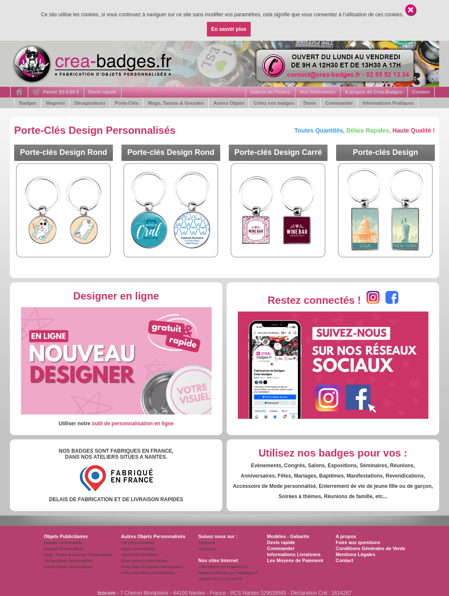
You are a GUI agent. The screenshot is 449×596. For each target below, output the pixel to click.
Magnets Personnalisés (64, 549)
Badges (27, 103)
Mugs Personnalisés (138, 549)
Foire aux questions (358, 542)
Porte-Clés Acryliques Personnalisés (152, 567)
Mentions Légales (355, 554)
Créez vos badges (274, 103)
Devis (309, 103)
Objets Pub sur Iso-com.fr (220, 579)
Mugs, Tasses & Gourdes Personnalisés (78, 555)
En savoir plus (228, 29)
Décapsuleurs (89, 103)
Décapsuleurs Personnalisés (68, 561)
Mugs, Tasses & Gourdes (176, 103)
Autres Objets (228, 103)
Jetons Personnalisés (139, 555)
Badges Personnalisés (63, 543)
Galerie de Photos (270, 91)
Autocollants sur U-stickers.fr (223, 567)
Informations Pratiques (388, 103)
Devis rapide (102, 91)
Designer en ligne (116, 296)
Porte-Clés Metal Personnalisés (148, 573)
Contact (421, 91)
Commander (339, 103)
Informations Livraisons (294, 554)
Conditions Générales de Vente (370, 548)
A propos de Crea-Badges (374, 91)
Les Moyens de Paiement (295, 560)
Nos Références (317, 91)
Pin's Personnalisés (138, 543)
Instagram (206, 549)
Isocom (106, 593)
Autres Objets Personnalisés (68, 567)
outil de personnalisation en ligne (133, 424)
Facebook (206, 543)
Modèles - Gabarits (288, 536)
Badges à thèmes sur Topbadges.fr (228, 573)
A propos (346, 536)
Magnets (55, 103)
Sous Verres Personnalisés (144, 561)
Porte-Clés (127, 103)
